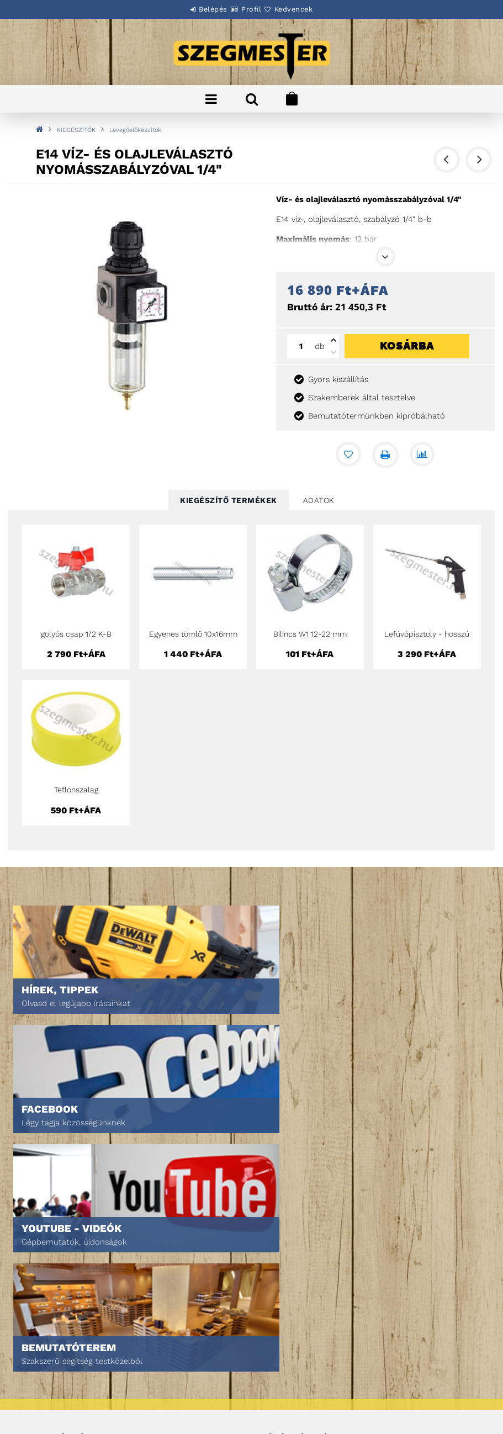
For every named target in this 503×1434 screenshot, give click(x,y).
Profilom (276, 1253)
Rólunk (35, 1268)
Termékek (39, 1237)
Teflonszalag (76, 789)
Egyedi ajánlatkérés (59, 1253)
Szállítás (38, 1386)
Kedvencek (307, 9)
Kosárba (407, 346)
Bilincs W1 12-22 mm (310, 633)
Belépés (200, 9)
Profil (251, 9)
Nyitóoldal (41, 1222)
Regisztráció (283, 1237)
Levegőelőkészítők (135, 130)
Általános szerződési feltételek (80, 1339)
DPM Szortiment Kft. (295, 1396)
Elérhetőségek (49, 1401)
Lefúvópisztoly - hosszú (426, 633)
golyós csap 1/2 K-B (76, 633)
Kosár (271, 1268)
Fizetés (35, 1370)
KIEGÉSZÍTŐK (76, 130)
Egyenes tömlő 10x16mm (193, 633)
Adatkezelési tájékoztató (67, 1355)
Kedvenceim (281, 1284)
